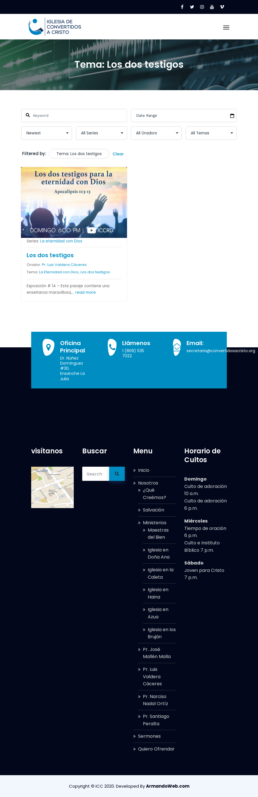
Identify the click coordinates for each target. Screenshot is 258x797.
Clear (118, 154)
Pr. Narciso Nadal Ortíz (155, 700)
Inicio (143, 470)
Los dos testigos (50, 255)
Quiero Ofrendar (156, 749)
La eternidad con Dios (61, 241)
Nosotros (148, 483)
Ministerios (154, 522)
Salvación (153, 510)
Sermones (149, 736)
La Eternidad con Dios (59, 271)
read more (85, 292)
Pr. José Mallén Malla (157, 653)
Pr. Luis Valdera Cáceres (64, 264)
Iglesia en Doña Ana (159, 554)
